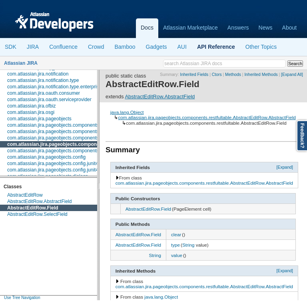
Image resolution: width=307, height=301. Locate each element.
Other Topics (261, 47)
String (188, 244)
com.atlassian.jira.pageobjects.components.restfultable (70, 144)
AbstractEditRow (25, 195)
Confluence (63, 47)
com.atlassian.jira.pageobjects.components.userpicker (64, 150)
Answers (238, 27)
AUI (182, 47)
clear (176, 234)
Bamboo (124, 47)
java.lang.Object (127, 112)
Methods (233, 74)
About (289, 27)
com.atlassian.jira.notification (37, 74)
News (266, 27)
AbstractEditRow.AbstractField (39, 201)
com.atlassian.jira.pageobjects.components (53, 125)
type (175, 244)
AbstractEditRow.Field (32, 208)
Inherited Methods (260, 74)
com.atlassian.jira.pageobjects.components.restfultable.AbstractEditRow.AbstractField (206, 117)
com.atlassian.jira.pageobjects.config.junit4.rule (57, 170)
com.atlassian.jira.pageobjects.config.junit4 (52, 163)
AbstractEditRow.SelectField (37, 214)
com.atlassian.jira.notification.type (43, 80)
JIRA (33, 47)
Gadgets (156, 47)
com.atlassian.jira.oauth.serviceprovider (49, 99)
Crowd (96, 47)
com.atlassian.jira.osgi (30, 112)
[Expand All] (292, 74)
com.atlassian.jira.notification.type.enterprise (54, 87)
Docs (147, 27)
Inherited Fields (194, 74)
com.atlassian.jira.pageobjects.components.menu (59, 138)
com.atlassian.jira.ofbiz (31, 106)
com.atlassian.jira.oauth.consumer (43, 93)
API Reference (216, 47)
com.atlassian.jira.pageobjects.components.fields (59, 131)
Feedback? (302, 135)
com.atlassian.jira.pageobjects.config (46, 157)
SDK (10, 47)
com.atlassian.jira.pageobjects (39, 119)
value (176, 255)
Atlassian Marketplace (190, 27)
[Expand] (285, 167)
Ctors (217, 74)
